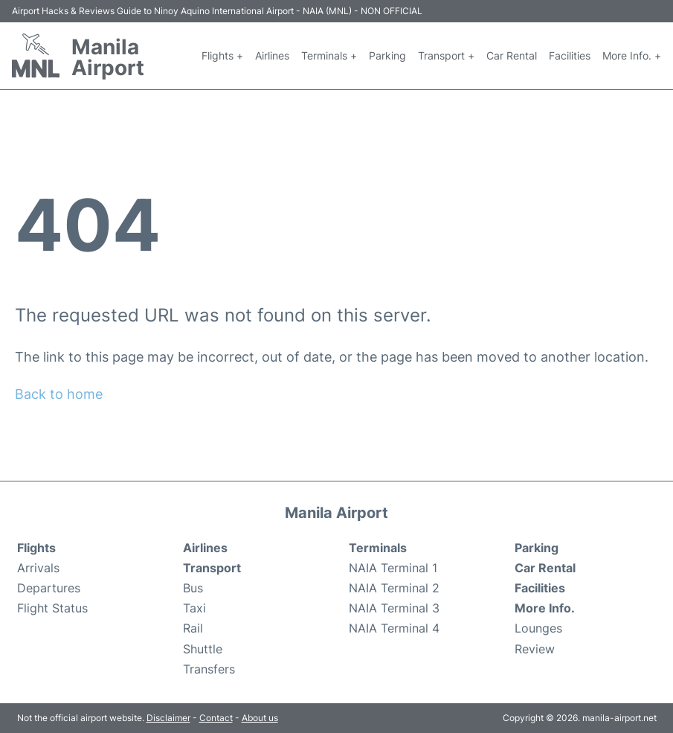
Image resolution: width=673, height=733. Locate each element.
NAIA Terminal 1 (393, 567)
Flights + (222, 55)
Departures (48, 587)
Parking (387, 55)
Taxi (194, 608)
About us (260, 717)
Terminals (378, 547)
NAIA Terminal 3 (394, 608)
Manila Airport (107, 57)
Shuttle (202, 648)
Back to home (59, 394)
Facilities (569, 55)
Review (535, 648)
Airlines (272, 55)
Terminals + (329, 55)
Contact (216, 717)
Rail (193, 628)
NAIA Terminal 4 (394, 628)
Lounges (538, 628)
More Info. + (631, 55)
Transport (212, 567)
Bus (193, 587)
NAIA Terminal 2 (394, 587)
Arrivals (38, 567)
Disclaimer (168, 717)
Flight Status (52, 608)
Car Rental (511, 55)
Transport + (446, 55)
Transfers (209, 669)
